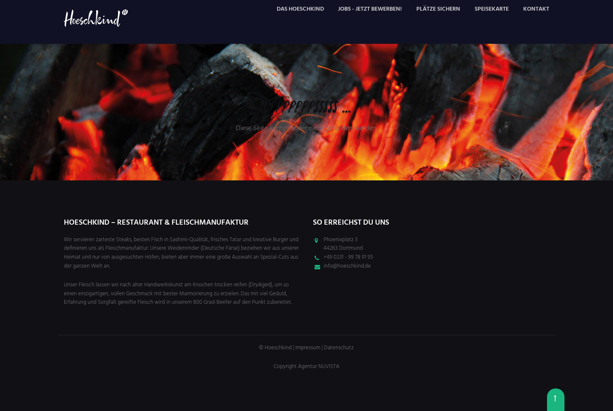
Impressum (307, 347)
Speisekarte (492, 9)
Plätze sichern (438, 9)
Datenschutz (339, 347)
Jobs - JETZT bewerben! (370, 9)
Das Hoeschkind (300, 9)
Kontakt (536, 9)
